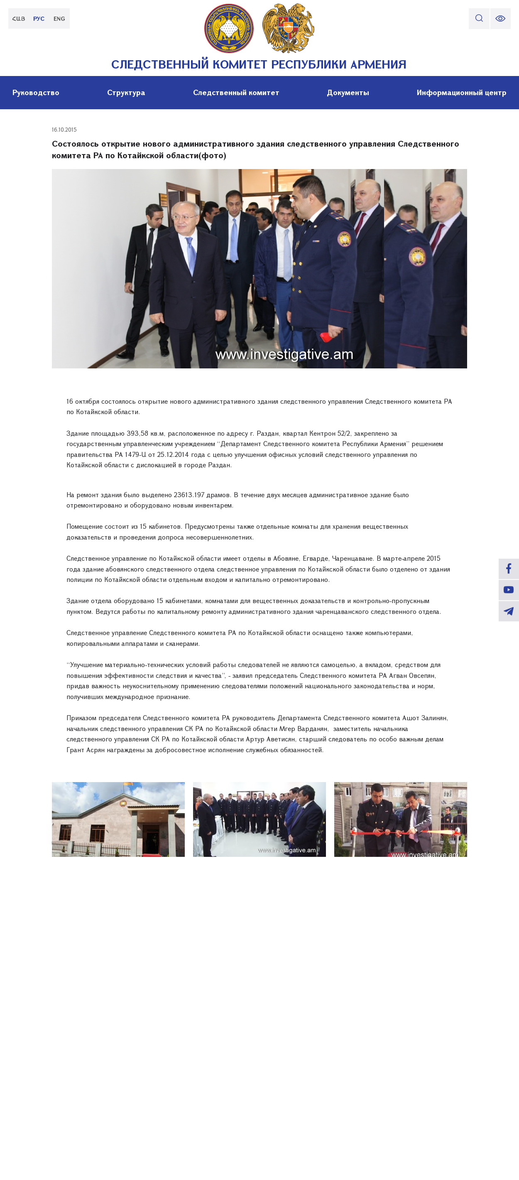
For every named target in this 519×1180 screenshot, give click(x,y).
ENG (60, 18)
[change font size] (500, 18)
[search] (478, 18)
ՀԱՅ (18, 18)
